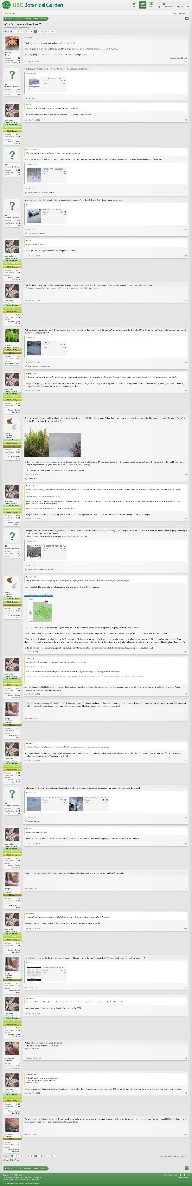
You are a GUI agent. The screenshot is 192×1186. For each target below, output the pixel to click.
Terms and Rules (183, 1182)
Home (180, 1179)
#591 (185, 783)
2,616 (18, 730)
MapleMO (8, 1138)
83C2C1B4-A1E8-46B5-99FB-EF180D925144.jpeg (59, 79)
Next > (53, 31)
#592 (185, 819)
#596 (185, 995)
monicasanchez (33, 193)
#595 (185, 954)
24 (35, 31)
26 (42, 31)
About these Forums (182, 7)
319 (18, 1067)
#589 (185, 698)
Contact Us (168, 1179)
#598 (185, 1071)
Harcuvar (8, 53)
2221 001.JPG (47, 343)
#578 (185, 143)
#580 (185, 230)
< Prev (17, 31)
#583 (185, 363)
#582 (185, 324)
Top (184, 1179)
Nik (5, 84)
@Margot (28, 37)
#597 (185, 1040)
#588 (185, 653)
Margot (30, 571)
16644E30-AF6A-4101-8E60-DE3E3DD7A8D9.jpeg (60, 169)
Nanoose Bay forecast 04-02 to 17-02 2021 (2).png (59, 971)
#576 (185, 62)
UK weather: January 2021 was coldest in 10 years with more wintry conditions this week (61, 289)
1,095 (18, 90)
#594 (185, 909)
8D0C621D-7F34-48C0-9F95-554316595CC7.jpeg (59, 210)
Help (175, 1179)
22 (28, 31)
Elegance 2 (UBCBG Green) (12, 1179)
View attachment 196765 (34, 668)
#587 (185, 567)
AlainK (28, 28)
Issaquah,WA (16, 63)
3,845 (18, 451)
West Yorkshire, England (12, 364)
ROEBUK (8, 346)
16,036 (18, 134)
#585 (185, 476)
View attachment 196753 (34, 498)
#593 (185, 869)
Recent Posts (10, 13)
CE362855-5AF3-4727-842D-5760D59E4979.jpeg (59, 547)
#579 (185, 189)
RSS (188, 1179)
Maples (15, 28)
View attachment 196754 (51, 498)
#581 (185, 279)
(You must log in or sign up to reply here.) (174, 1160)
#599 (185, 1116)
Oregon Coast (15, 1072)
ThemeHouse (35, 1184)
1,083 (18, 357)
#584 (185, 413)
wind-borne (9, 1062)
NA (19, 95)
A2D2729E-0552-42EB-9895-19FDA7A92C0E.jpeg (101, 800)
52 (19, 58)
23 (32, 31)
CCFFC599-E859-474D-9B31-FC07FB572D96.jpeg (60, 800)
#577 (185, 98)
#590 (185, 739)
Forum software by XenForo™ (22, 1182)
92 (48, 31)
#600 (185, 1155)
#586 (185, 525)
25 (38, 31)
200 (18, 1146)
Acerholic (8, 120)
